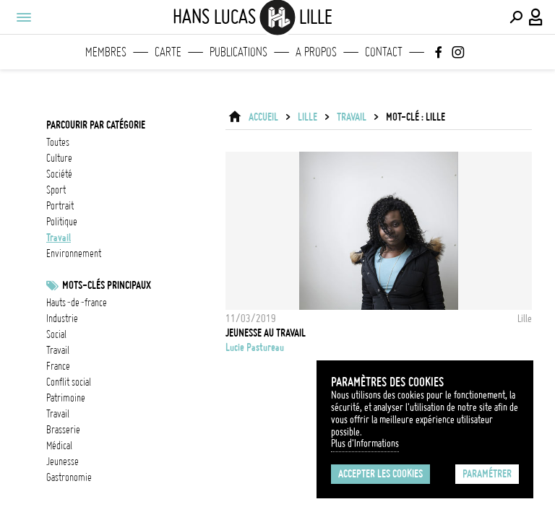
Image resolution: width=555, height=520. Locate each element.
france (58, 366)
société (59, 174)
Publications (238, 52)
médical (59, 445)
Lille (307, 117)
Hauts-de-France (76, 302)
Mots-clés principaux (106, 285)
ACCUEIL (263, 117)
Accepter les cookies (380, 473)
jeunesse (62, 461)
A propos (316, 52)
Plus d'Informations (365, 443)
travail (58, 237)
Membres (105, 52)
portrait (60, 205)
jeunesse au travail (265, 333)
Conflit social (68, 382)
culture (59, 158)
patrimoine (65, 397)
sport (56, 189)
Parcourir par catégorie (95, 124)
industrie (62, 318)
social (56, 334)
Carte (168, 52)
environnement (73, 253)
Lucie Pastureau (254, 347)
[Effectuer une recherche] (516, 17)
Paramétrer (487, 473)
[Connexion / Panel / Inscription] (536, 17)
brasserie (63, 429)
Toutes (57, 142)
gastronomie (69, 477)
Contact (384, 52)
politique (61, 221)
